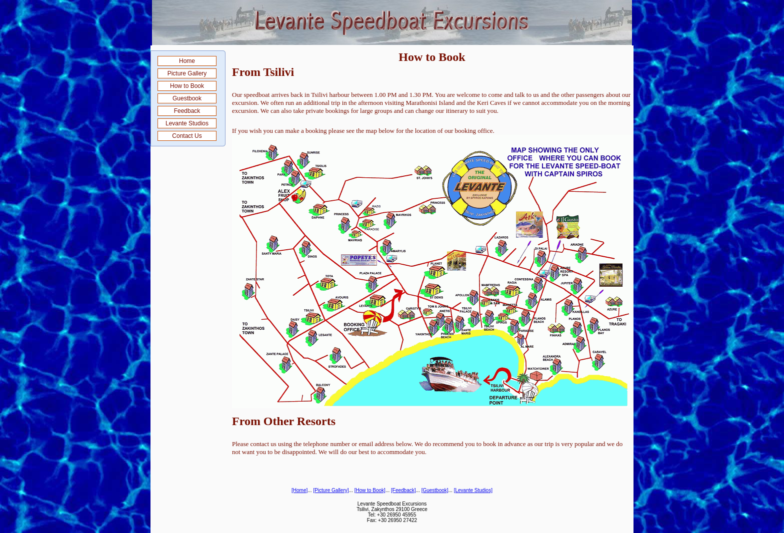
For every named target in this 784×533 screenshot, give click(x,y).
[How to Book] (370, 490)
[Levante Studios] (473, 490)
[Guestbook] (435, 490)
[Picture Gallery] (330, 490)
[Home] (300, 490)
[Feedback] (403, 490)
